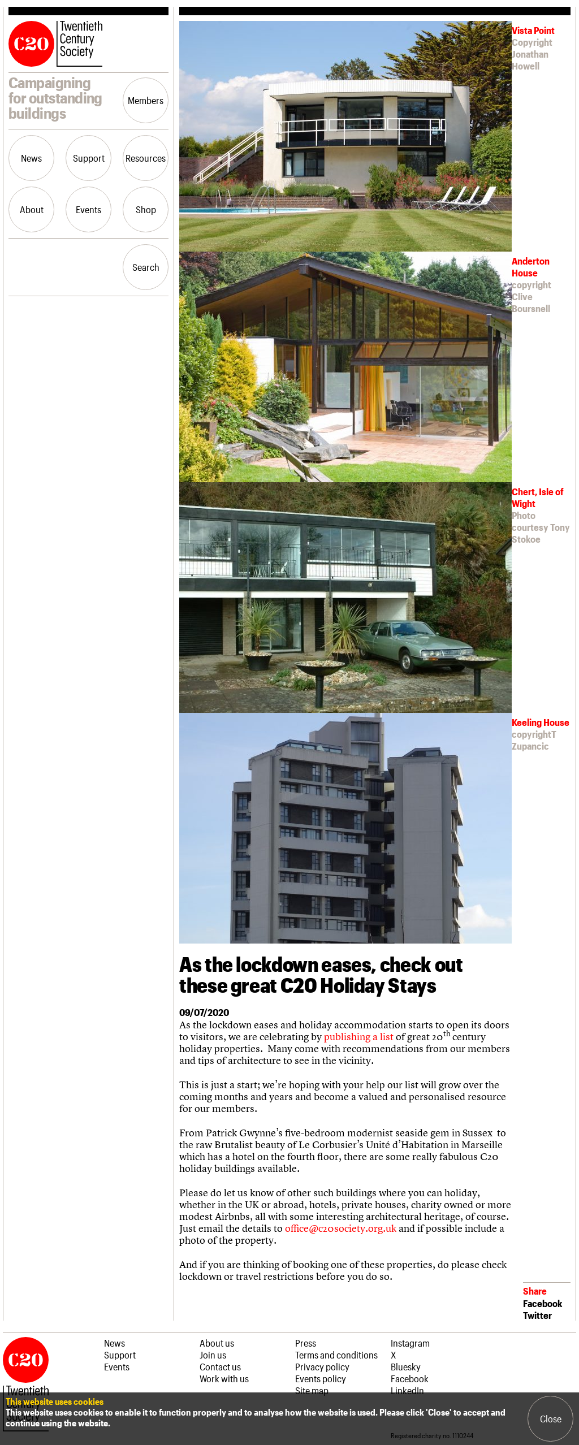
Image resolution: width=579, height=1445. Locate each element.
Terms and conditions (336, 1354)
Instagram (410, 1342)
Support (89, 157)
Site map (312, 1390)
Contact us (220, 1366)
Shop (146, 209)
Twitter (537, 1315)
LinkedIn (407, 1390)
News (31, 157)
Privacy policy (322, 1366)
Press (305, 1342)
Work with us (224, 1378)
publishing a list (359, 1036)
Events (88, 209)
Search (145, 266)
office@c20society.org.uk (340, 1228)
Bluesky (406, 1366)
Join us (213, 1354)
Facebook (542, 1303)
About (32, 209)
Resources (146, 157)
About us (217, 1342)
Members (145, 100)
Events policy (320, 1378)
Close (550, 1418)
